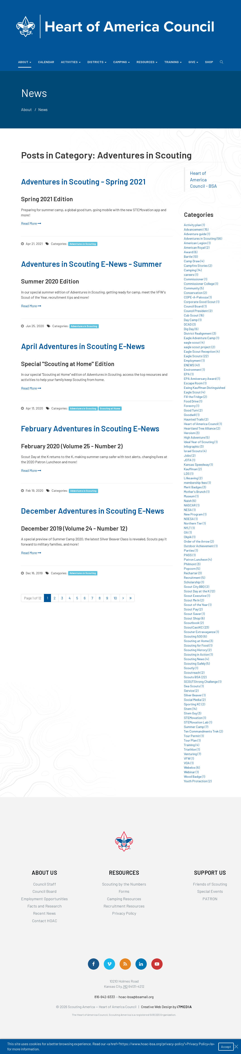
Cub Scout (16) (194, 315)
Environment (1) (194, 369)
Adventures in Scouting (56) (203, 238)
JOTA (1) (189, 460)
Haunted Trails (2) (196, 419)
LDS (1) (188, 473)
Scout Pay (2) (193, 609)
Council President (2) (198, 311)
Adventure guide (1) (197, 234)
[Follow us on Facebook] (93, 964)
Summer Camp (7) (196, 727)
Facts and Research (44, 905)
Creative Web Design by (166, 1006)
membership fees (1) (197, 482)
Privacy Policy (124, 913)
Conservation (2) (195, 293)
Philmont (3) (192, 564)
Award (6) (190, 252)
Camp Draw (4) (194, 261)
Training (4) (191, 745)
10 (115, 598)
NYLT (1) (189, 528)
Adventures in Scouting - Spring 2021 (83, 181)
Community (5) (194, 288)
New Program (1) (195, 514)
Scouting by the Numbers (124, 883)
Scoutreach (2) (194, 672)
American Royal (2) (196, 247)
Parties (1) (191, 550)
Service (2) (191, 690)
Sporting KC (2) (194, 704)
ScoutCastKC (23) (196, 627)
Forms (124, 891)
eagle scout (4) (194, 342)
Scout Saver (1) (194, 614)
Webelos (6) (192, 767)
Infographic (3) (193, 446)
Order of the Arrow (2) (199, 541)
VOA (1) (188, 763)
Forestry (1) (191, 406)
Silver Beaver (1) (194, 695)
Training (173, 62)
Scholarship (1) (194, 582)
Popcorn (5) (192, 568)
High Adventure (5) (196, 437)
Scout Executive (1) (197, 596)
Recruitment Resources (124, 905)
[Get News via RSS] (125, 964)
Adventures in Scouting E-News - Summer (91, 263)
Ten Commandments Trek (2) (203, 731)
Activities (71, 62)
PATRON (209, 898)
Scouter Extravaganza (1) (201, 632)
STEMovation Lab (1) (198, 722)
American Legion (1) (197, 243)
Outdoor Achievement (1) (200, 546)
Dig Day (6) (191, 329)
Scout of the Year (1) (197, 605)
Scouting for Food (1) (198, 645)
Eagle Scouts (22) (196, 356)
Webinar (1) (191, 772)
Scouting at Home (110, 408)
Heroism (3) (191, 433)
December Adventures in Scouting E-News (92, 510)
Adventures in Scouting (83, 243)
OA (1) (188, 532)
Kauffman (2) (193, 469)
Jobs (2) (189, 455)
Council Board (44, 891)
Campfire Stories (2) (198, 265)
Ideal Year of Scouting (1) (200, 442)
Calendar (46, 62)
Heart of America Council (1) (203, 424)
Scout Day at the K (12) (199, 591)
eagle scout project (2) (199, 347)
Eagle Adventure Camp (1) (201, 338)
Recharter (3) (193, 573)
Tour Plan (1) (192, 740)
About (24, 62)
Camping (121, 62)
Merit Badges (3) (195, 487)
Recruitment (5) (194, 577)
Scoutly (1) (191, 668)
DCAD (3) (190, 324)
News (43, 109)
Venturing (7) (192, 754)
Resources (147, 62)
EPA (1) (188, 374)
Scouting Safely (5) (197, 663)
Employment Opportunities (44, 898)
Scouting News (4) (196, 659)
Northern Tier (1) (195, 523)
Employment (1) (194, 360)
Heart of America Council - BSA (203, 179)
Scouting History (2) (197, 650)
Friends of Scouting (210, 883)
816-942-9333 (104, 997)
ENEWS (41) (192, 365)
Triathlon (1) (192, 749)
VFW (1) (189, 758)
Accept (226, 1047)
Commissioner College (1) (201, 284)
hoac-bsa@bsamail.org (136, 997)
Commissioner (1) (195, 279)
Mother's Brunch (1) (196, 492)
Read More (31, 223)
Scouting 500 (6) (195, 636)
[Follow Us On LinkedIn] (141, 964)
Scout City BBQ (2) (196, 586)
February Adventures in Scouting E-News (90, 428)
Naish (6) (190, 501)
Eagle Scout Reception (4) (201, 351)
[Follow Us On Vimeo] (109, 964)
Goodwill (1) (191, 415)
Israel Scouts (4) (195, 451)
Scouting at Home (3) (198, 641)
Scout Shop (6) (194, 618)
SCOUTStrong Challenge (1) (202, 681)
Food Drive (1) (193, 401)
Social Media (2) (194, 700)
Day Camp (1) (192, 320)
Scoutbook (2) (194, 623)
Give (193, 62)
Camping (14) (193, 270)
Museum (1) (191, 496)
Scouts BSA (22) (195, 677)
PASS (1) (189, 555)
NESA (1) (189, 510)
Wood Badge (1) (194, 776)
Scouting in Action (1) (198, 654)
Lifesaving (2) (193, 478)
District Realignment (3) (200, 333)
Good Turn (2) (193, 410)
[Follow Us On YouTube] (157, 964)
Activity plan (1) (194, 225)
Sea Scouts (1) (194, 686)
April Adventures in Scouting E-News (83, 346)
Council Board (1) (195, 306)
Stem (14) (190, 709)
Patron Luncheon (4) (198, 559)
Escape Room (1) (195, 383)
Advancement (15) (196, 229)
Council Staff (44, 883)
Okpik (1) (189, 537)
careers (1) (191, 274)
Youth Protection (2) (198, 781)
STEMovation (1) (195, 718)
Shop (209, 62)
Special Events (210, 891)
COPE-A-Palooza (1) (198, 297)
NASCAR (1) (191, 505)
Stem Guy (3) (192, 713)
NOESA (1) (191, 519)
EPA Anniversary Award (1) (202, 378)
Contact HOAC (44, 920)
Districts (96, 62)
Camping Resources (124, 898)
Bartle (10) (191, 256)
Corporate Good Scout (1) (201, 302)
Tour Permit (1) (194, 736)
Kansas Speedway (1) (198, 464)
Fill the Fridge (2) (195, 397)
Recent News (44, 913)
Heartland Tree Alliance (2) (202, 428)
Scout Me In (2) (194, 600)
